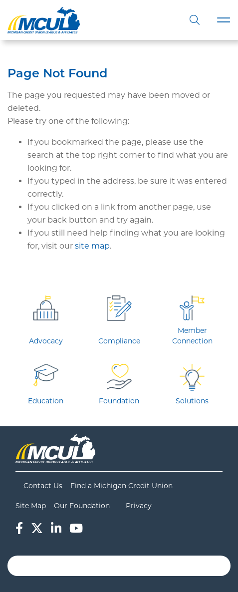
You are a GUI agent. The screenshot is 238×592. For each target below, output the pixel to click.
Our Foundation (82, 505)
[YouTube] (76, 528)
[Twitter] (37, 528)
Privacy (139, 505)
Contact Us (42, 485)
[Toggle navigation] (224, 20)
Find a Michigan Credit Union (121, 485)
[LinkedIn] (56, 528)
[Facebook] (19, 528)
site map (92, 246)
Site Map (30, 505)
